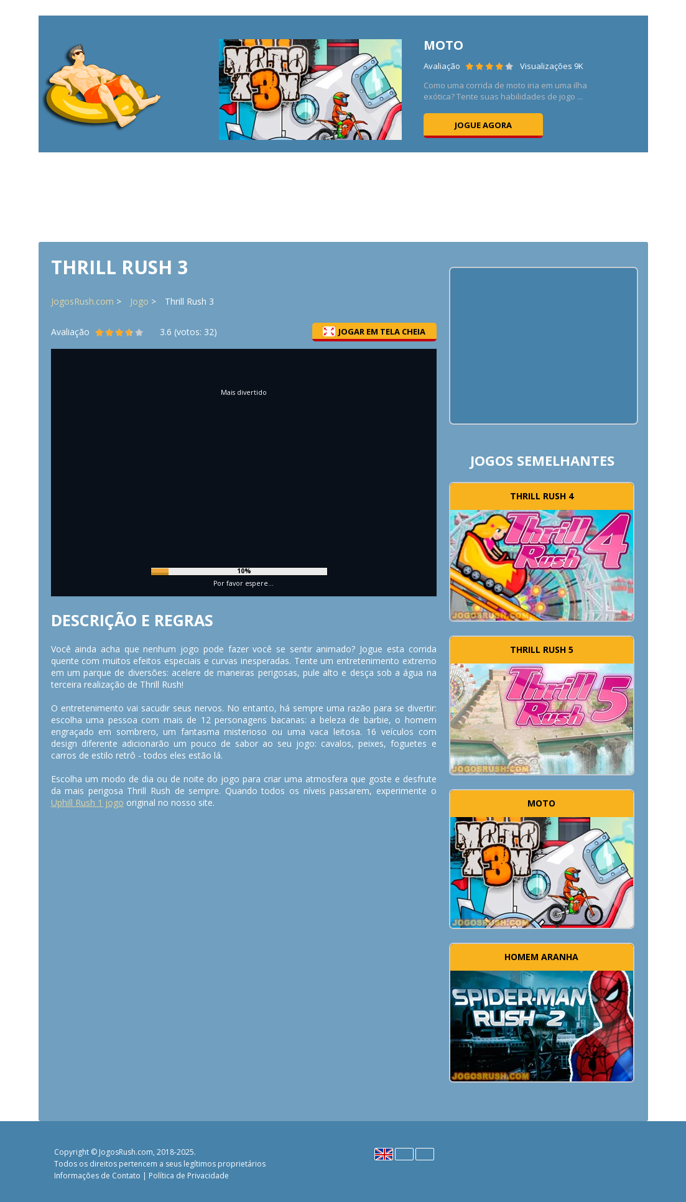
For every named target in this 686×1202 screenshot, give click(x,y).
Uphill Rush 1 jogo (87, 802)
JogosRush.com (82, 301)
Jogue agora (483, 125)
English (383, 1154)
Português (424, 1154)
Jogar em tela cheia (374, 331)
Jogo (139, 301)
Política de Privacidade (189, 1175)
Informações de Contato (97, 1175)
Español (404, 1154)
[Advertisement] (343, 196)
